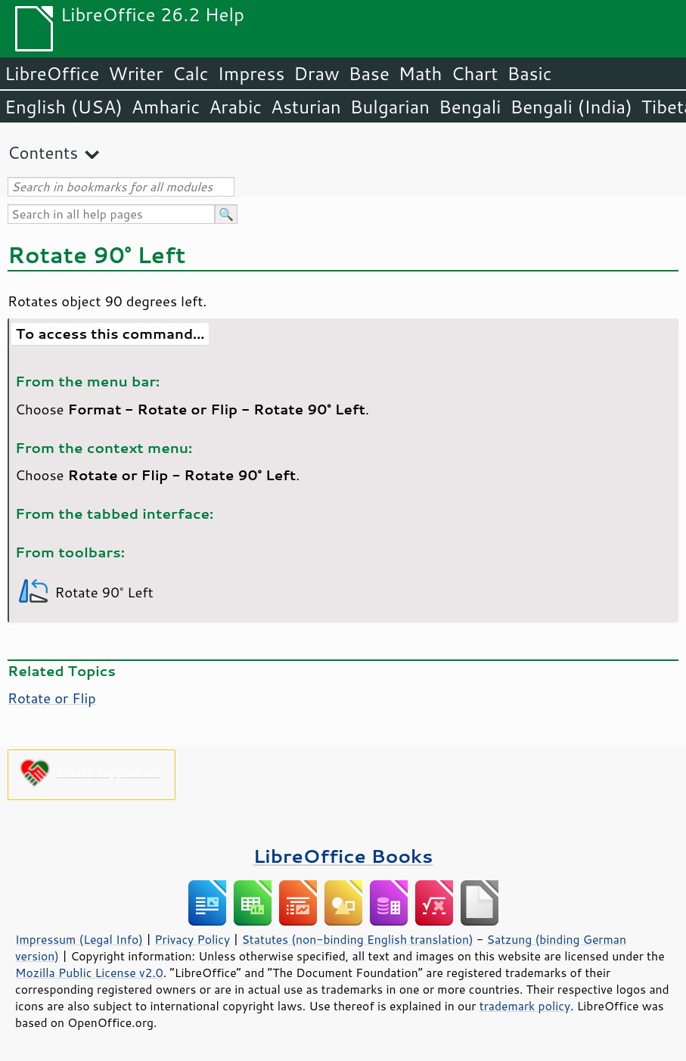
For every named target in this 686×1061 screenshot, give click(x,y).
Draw (316, 73)
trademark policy (525, 1005)
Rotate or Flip (52, 698)
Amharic (166, 106)
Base (369, 73)
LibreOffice (52, 73)
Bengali (470, 106)
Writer (135, 73)
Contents (43, 152)
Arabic (235, 106)
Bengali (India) (571, 106)
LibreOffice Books (343, 855)
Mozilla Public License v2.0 (89, 972)
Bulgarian (390, 106)
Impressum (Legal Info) (79, 939)
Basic (529, 73)
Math (420, 73)
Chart (474, 73)
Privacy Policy (192, 939)
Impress (251, 73)
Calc (190, 73)
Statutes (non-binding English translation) (357, 939)
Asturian (306, 106)
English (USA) (64, 106)
